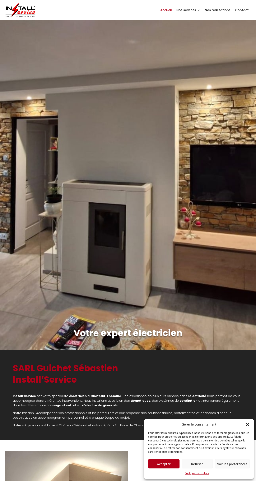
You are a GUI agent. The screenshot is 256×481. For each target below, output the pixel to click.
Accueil (166, 10)
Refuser (197, 464)
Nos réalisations (218, 10)
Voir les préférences (232, 464)
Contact (242, 10)
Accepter (164, 464)
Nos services (186, 10)
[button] (248, 424)
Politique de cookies (197, 473)
